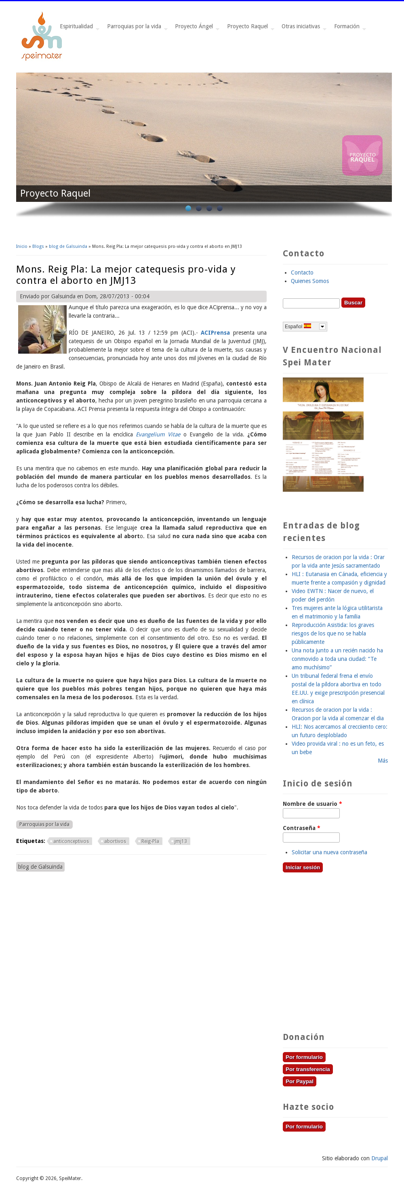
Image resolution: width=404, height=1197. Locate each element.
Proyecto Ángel (195, 28)
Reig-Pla (150, 841)
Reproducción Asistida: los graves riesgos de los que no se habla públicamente (333, 633)
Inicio (21, 246)
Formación (348, 28)
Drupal (379, 1158)
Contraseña (301, 828)
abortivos (115, 841)
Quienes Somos (310, 281)
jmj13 (181, 841)
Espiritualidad (78, 28)
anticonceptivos (71, 841)
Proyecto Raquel (249, 28)
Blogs (38, 246)
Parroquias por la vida (136, 28)
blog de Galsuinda (68, 246)
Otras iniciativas (302, 28)
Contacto (302, 272)
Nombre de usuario (312, 804)
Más (383, 760)
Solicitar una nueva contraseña (329, 852)
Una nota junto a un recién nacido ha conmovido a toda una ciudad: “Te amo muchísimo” (337, 659)
